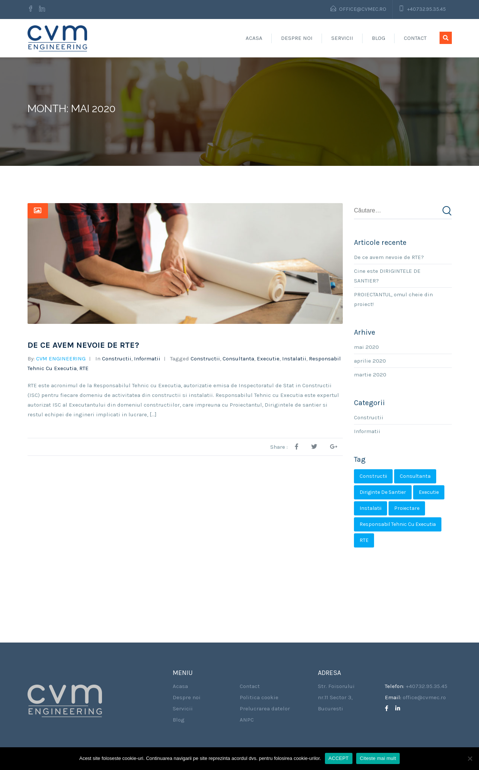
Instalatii (294, 358)
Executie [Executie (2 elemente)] (429, 492)
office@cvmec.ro (362, 9)
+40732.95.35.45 (426, 9)
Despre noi (297, 38)
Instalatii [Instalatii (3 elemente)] (370, 508)
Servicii (342, 38)
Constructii (116, 358)
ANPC (247, 719)
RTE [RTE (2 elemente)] (364, 540)
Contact (415, 38)
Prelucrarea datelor (265, 708)
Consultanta (238, 358)
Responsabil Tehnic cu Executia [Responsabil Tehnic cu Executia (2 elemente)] (398, 524)
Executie (268, 358)
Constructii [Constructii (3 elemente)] (373, 476)
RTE (84, 368)
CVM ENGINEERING (61, 358)
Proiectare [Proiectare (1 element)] (406, 508)
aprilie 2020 (370, 360)
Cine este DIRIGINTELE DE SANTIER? (387, 276)
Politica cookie (259, 697)
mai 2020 (366, 347)
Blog (378, 38)
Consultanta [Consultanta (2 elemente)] (415, 476)
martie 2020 (370, 374)
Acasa (254, 38)
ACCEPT (339, 758)
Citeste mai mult (378, 758)
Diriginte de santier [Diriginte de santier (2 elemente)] (383, 492)
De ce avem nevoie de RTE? (83, 345)
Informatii (147, 358)
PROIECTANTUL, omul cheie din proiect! (393, 299)
